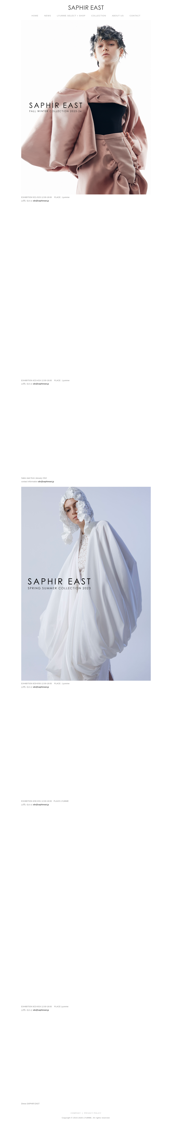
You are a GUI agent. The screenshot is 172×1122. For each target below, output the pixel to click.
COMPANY (76, 1113)
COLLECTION (98, 15)
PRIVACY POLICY (92, 1113)
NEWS (47, 15)
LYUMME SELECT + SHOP (71, 15)
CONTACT (135, 15)
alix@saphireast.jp (41, 201)
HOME (35, 15)
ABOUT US (118, 15)
